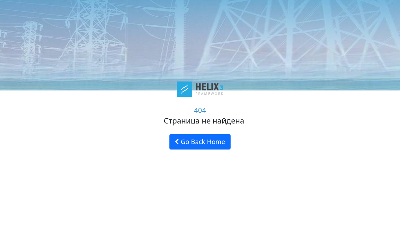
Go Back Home (200, 141)
